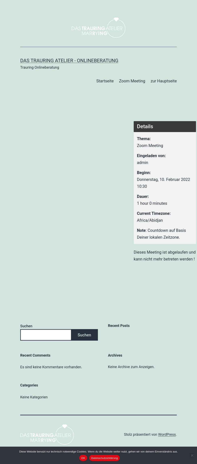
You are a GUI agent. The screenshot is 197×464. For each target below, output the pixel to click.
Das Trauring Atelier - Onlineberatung (69, 60)
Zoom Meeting (132, 81)
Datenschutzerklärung (104, 458)
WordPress (167, 434)
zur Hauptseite (163, 81)
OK (83, 458)
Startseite (105, 81)
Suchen (26, 326)
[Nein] (192, 455)
